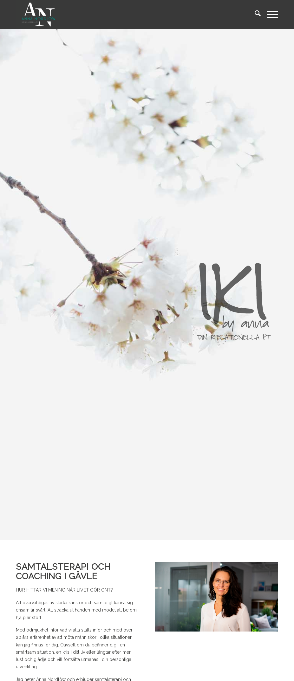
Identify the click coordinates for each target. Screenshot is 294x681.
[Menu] (269, 14)
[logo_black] (38, 14)
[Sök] (254, 14)
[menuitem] (254, 14)
